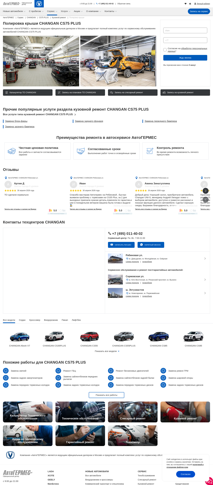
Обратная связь (123, 4)
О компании (92, 11)
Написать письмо (122, 245)
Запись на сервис (199, 11)
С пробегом (35, 11)
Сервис (51, 11)
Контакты (110, 11)
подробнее (147, 262)
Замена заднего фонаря (89, 121)
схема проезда (132, 262)
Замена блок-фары (16, 121)
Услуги (64, 11)
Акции (77, 11)
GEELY (51, 479)
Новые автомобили (13, 11)
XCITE (51, 475)
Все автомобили (93, 475)
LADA (51, 471)
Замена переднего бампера (161, 121)
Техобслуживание (146, 475)
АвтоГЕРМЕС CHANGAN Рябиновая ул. (23, 178)
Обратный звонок (152, 245)
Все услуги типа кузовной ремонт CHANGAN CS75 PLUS (38, 114)
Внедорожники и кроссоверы (99, 480)
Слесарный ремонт (147, 480)
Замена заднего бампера (19, 126)
